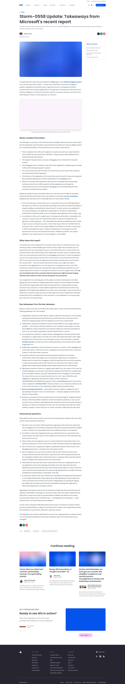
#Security (36, 531)
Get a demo (101, 5)
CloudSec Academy (55, 662)
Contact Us (71, 665)
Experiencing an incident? (98, 1)
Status (62, 682)
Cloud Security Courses (56, 657)
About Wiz (70, 655)
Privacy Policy (69, 682)
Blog (22, 12)
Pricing (45, 5)
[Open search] (89, 5)
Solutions (37, 5)
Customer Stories (54, 655)
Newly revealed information (93, 48)
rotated (25, 379)
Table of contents (91, 44)
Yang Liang (57, 575)
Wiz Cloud (34, 660)
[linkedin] (101, 34)
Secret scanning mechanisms (32, 389)
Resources (53, 5)
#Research (27, 531)
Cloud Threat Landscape (56, 667)
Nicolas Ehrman (96, 587)
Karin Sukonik (92, 585)
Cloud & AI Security (37, 655)
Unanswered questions (92, 57)
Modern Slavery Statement (89, 682)
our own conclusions (71, 196)
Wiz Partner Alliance (73, 670)
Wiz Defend (35, 662)
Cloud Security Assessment (57, 670)
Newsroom (71, 660)
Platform (28, 5)
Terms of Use (77, 682)
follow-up (54, 82)
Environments (35, 667)
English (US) (101, 652)
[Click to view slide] (23, 630)
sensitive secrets (28, 342)
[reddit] (104, 34)
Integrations (35, 665)
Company (72, 5)
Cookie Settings (102, 682)
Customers (62, 5)
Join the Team (71, 657)
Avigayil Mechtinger (29, 580)
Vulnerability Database (56, 673)
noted (28, 329)
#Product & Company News (49, 531)
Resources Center (54, 665)
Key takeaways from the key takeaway (93, 53)
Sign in (88, 1)
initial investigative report (73, 82)
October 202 (40, 384)
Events (69, 662)
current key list (62, 381)
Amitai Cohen (28, 34)
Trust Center (71, 667)
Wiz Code (34, 657)
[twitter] (98, 34)
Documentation (36, 670)
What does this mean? (92, 50)
